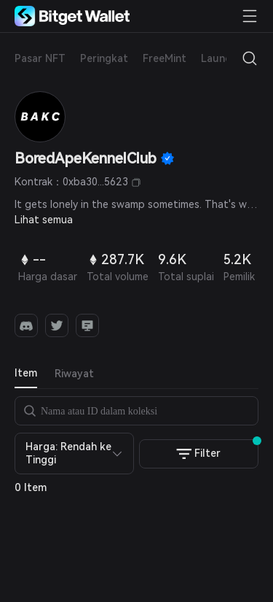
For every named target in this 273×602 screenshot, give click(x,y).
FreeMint (164, 58)
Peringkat (104, 58)
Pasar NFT (40, 58)
